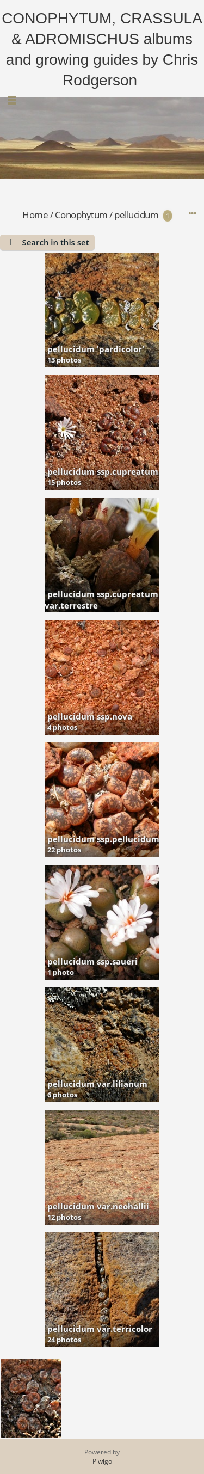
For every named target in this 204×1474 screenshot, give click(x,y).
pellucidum (136, 214)
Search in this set (55, 242)
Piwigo (102, 1461)
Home (35, 214)
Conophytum (81, 214)
